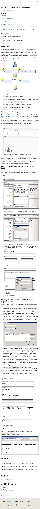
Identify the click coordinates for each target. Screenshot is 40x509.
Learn (2, 3)
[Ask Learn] (36, 4)
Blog (16, 504)
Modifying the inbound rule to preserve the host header (11, 19)
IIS (4, 3)
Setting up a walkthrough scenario (8, 18)
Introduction (4, 16)
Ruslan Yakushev (5, 24)
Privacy (25, 504)
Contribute (21, 504)
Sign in (38, 1)
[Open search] (35, 1)
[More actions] (38, 4)
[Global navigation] (1, 1)
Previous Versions (11, 504)
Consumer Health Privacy (6, 505)
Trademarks (21, 505)
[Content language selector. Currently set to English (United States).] (7, 501)
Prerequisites (4, 15)
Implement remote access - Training (7, 490)
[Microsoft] (20, 1)
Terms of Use (15, 505)
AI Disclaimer (4, 504)
